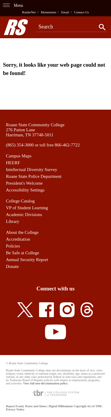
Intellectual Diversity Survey (31, 169)
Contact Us (81, 12)
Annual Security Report (27, 259)
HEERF (13, 162)
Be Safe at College (22, 252)
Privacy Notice (15, 409)
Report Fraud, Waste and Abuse (26, 406)
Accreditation (18, 239)
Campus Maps (18, 156)
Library (12, 221)
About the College (22, 232)
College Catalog (20, 201)
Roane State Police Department (34, 176)
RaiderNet (29, 12)
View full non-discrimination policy (45, 383)
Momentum (48, 12)
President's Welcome (24, 183)
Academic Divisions (24, 214)
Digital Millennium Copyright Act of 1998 (75, 406)
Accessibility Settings (25, 190)
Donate (12, 266)
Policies (13, 246)
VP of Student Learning (27, 207)
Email (65, 12)
